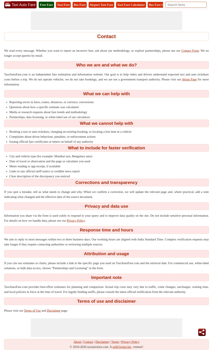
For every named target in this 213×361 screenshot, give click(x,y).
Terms (115, 342)
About (78, 342)
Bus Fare (80, 4)
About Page (189, 79)
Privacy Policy (76, 220)
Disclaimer (54, 310)
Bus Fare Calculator (162, 4)
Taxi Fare (63, 4)
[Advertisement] (106, 20)
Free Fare (46, 4)
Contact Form (190, 50)
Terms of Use (32, 310)
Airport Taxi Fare (101, 4)
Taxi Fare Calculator (131, 4)
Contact (88, 342)
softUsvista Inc (122, 347)
